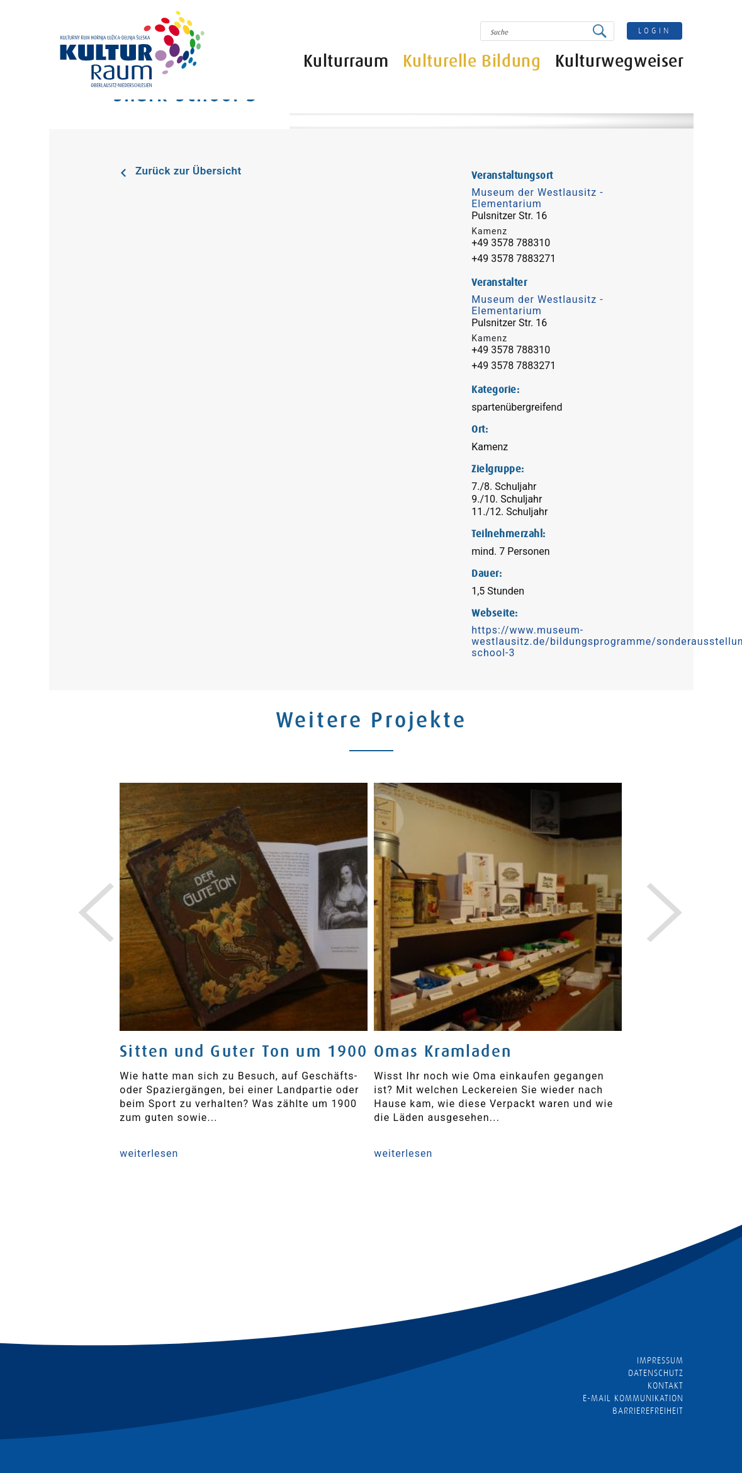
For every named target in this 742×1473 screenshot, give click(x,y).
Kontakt (665, 1385)
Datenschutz (656, 1373)
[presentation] (87, 897)
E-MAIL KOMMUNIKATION (633, 1398)
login (654, 30)
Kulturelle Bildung (472, 61)
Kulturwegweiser (619, 61)
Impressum (660, 1360)
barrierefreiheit (648, 1411)
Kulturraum (346, 61)
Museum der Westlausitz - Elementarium (537, 198)
